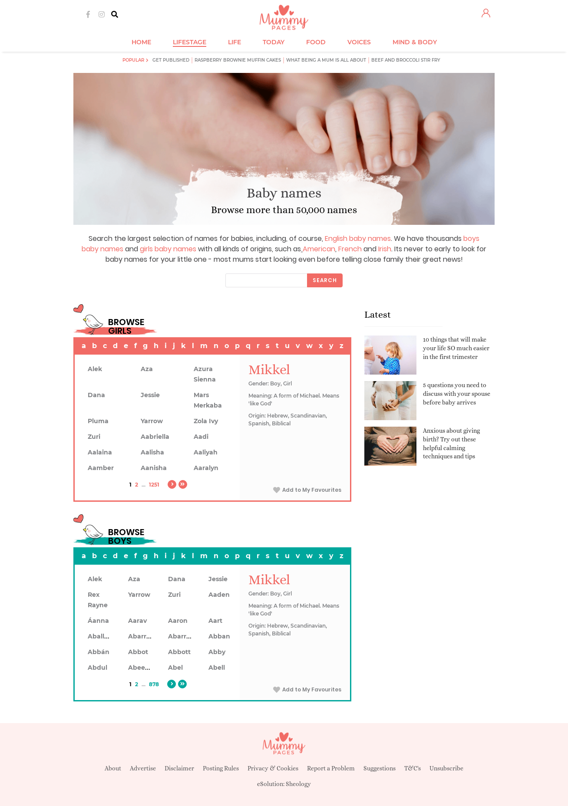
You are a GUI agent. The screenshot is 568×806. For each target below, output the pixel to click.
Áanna (98, 621)
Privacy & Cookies (273, 768)
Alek (95, 369)
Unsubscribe (446, 768)
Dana (96, 395)
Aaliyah (206, 452)
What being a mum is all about (326, 60)
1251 (154, 484)
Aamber (101, 468)
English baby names (358, 238)
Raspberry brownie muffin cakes (238, 60)
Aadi (201, 437)
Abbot (138, 652)
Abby (216, 652)
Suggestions (379, 768)
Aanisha (154, 468)
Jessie (150, 395)
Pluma (98, 421)
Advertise (143, 768)
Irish (384, 249)
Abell (216, 667)
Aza (147, 369)
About (113, 768)
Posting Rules (221, 768)
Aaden (219, 595)
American (319, 249)
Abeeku (140, 667)
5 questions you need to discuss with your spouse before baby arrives (456, 393)
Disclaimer (179, 768)
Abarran (141, 636)
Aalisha (152, 452)
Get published (170, 60)
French (350, 249)
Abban (219, 636)
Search (325, 280)
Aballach (102, 636)
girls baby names (168, 249)
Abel (175, 667)
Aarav (137, 621)
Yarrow (152, 421)
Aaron (178, 621)
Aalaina (100, 452)
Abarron (181, 636)
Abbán (98, 652)
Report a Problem (331, 768)
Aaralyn (206, 468)
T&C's (412, 768)
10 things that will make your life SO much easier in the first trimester (456, 348)
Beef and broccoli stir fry (405, 60)
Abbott (179, 652)
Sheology (298, 783)
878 (154, 684)
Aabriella (155, 437)
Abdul (97, 667)
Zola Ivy (206, 421)
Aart (215, 621)
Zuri (94, 437)
